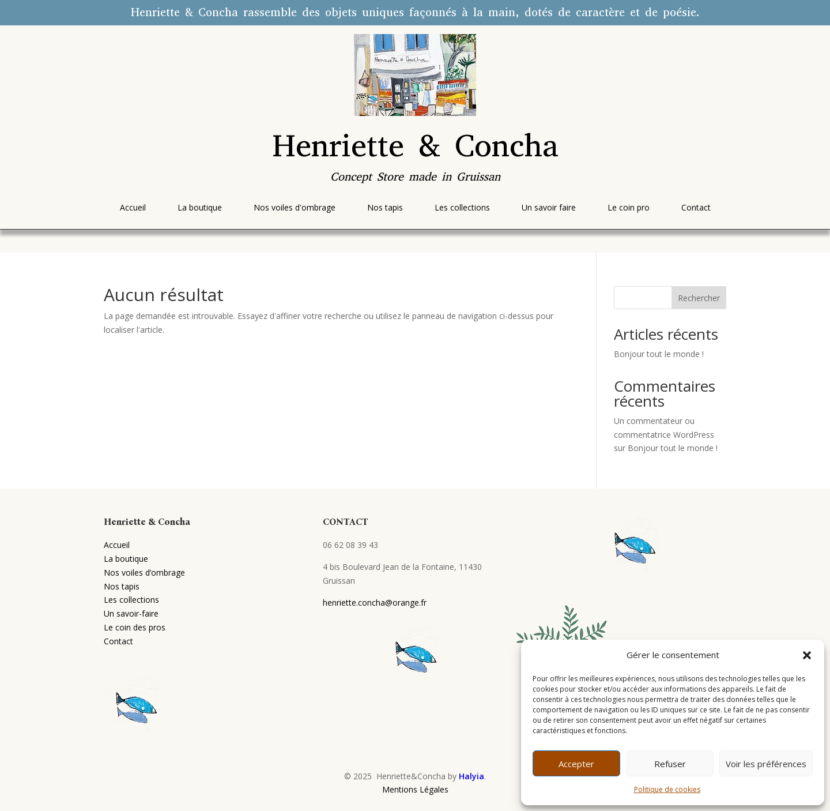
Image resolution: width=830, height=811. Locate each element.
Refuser (670, 763)
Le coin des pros (134, 627)
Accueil (117, 544)
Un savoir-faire (131, 613)
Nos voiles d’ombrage (144, 572)
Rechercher (699, 297)
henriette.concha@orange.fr (375, 602)
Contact (118, 641)
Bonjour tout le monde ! (659, 353)
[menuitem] (132, 207)
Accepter (576, 763)
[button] (807, 655)
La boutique (126, 558)
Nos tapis (121, 586)
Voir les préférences (766, 763)
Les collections (131, 599)
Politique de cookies (667, 789)
